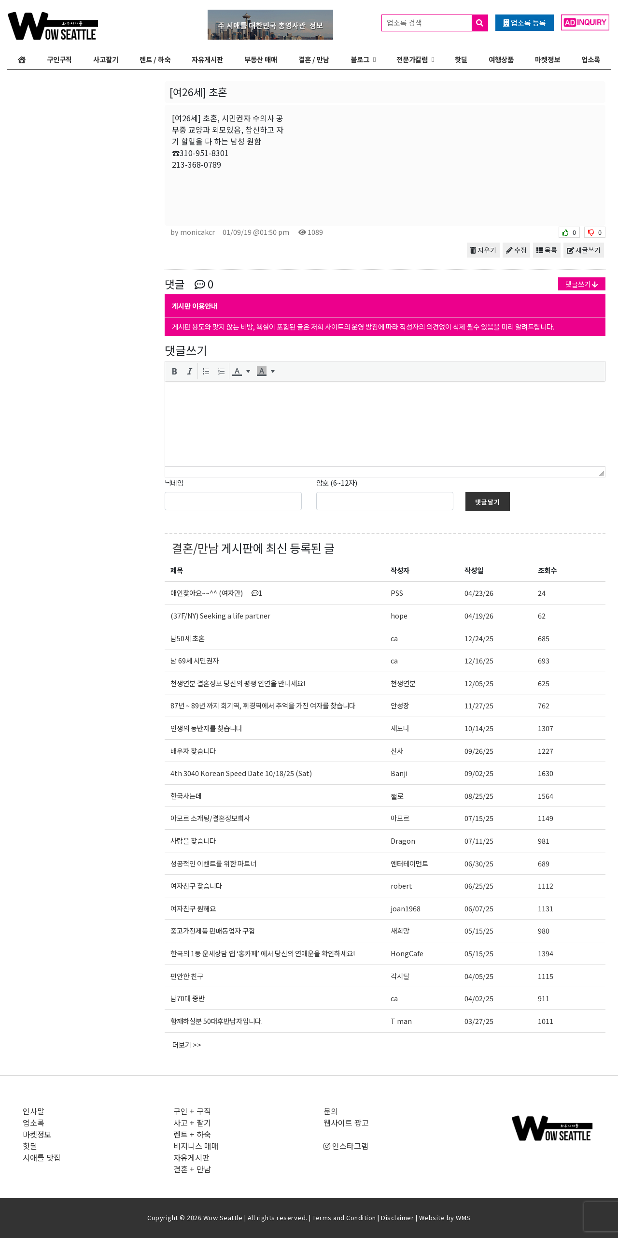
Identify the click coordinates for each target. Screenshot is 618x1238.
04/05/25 (478, 976)
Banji (399, 773)
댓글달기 (487, 501)
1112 (545, 885)
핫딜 (461, 59)
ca (394, 638)
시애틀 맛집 (42, 1157)
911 (543, 998)
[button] (174, 371)
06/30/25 (478, 863)
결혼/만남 (195, 547)
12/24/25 (478, 638)
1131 (545, 908)
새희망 (400, 930)
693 (543, 660)
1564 (545, 796)
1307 (545, 728)
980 (543, 930)
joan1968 (406, 908)
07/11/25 (478, 840)
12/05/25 (478, 683)
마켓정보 (547, 59)
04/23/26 (478, 593)
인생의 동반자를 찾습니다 (206, 728)
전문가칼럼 (412, 59)
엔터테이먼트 (409, 863)
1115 (545, 976)
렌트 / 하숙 (155, 59)
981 (543, 840)
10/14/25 (478, 728)
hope (399, 615)
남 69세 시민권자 (194, 660)
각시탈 (400, 976)
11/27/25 (478, 705)
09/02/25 (478, 773)
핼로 (397, 796)
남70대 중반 (187, 998)
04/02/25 (478, 998)
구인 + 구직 (192, 1111)
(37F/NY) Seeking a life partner (220, 615)
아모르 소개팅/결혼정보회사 (210, 818)
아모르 (400, 818)
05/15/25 (478, 930)
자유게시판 (207, 59)
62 (542, 615)
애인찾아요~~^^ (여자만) (216, 593)
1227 (545, 751)
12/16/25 (478, 660)
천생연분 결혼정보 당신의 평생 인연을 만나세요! (237, 683)
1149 (545, 818)
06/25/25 (478, 885)
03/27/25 (478, 1021)
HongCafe (407, 953)
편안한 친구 (186, 976)
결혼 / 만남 (313, 59)
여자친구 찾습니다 (196, 885)
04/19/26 (478, 615)
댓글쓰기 (581, 284)
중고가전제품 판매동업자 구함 (212, 930)
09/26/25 (478, 751)
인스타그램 (345, 1146)
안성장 (400, 705)
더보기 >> (186, 1044)
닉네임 (174, 482)
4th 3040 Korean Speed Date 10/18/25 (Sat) (241, 773)
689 (543, 863)
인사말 (33, 1111)
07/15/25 (478, 818)
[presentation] (174, 371)
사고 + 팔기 (192, 1122)
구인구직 (59, 59)
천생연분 (403, 683)
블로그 (360, 59)
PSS (397, 593)
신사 (397, 751)
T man (401, 1021)
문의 (330, 1111)
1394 (545, 953)
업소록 (590, 59)
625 (543, 683)
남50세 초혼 (187, 638)
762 (543, 705)
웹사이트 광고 (346, 1122)
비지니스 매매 (196, 1146)
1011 (545, 1021)
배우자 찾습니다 (193, 751)
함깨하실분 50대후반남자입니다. (216, 1021)
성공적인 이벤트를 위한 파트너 (213, 863)
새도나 (400, 728)
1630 (545, 773)
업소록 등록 (524, 22)
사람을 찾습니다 (193, 840)
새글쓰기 (584, 250)
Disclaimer (397, 1217)
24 (542, 593)
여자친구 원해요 (193, 908)
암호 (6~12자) (336, 482)
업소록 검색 (437, 23)
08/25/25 (478, 796)
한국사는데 (186, 796)
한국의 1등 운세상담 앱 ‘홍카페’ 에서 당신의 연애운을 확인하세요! (262, 953)
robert (401, 885)
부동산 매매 (260, 59)
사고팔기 (105, 59)
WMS (463, 1217)
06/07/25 (478, 908)
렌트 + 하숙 (192, 1134)
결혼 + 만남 (192, 1169)
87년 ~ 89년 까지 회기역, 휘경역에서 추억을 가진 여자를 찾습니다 (262, 705)
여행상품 (501, 59)
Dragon (403, 840)
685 (543, 638)
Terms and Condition (344, 1217)
